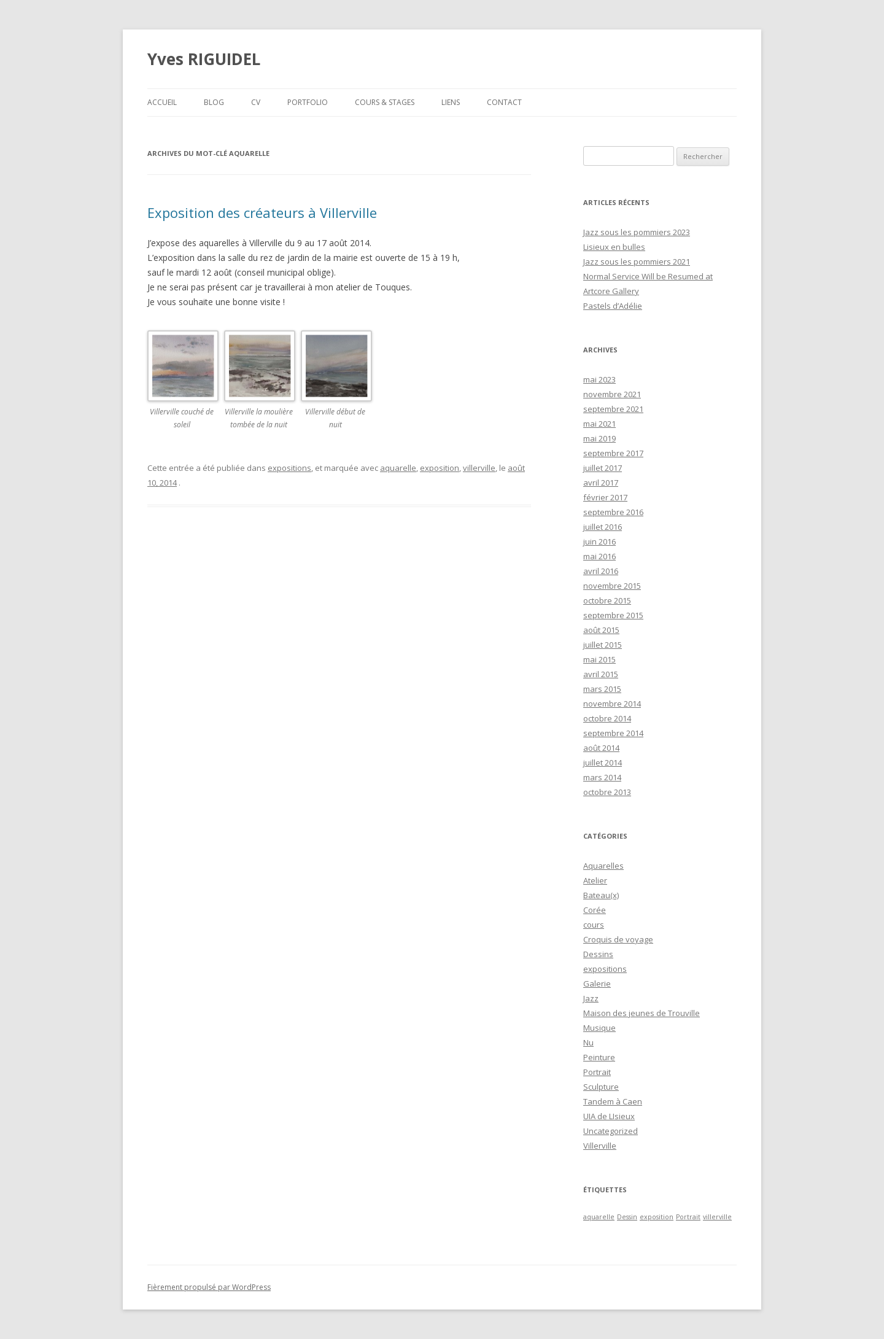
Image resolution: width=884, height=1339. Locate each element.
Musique (599, 1027)
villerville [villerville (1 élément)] (717, 1217)
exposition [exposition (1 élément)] (656, 1217)
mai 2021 (599, 423)
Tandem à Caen (612, 1101)
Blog (214, 102)
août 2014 (601, 747)
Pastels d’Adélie (612, 305)
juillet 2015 (602, 644)
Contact (504, 102)
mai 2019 (599, 438)
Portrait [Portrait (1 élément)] (688, 1217)
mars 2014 (602, 777)
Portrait (597, 1071)
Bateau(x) (601, 895)
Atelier (595, 880)
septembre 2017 (613, 453)
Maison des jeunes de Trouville (641, 1013)
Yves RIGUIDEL (203, 59)
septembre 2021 (613, 408)
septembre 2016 (613, 512)
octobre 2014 (607, 718)
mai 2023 (599, 379)
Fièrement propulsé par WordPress (209, 1287)
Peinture (599, 1057)
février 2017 (605, 497)
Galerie (597, 983)
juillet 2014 (602, 762)
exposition (439, 467)
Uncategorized (610, 1130)
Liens (450, 102)
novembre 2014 (612, 703)
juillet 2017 (602, 467)
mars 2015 (602, 688)
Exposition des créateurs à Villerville (262, 212)
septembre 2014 (613, 733)
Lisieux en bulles (614, 246)
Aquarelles (603, 865)
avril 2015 (600, 674)
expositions (289, 467)
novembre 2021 (612, 394)
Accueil (162, 102)
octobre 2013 (607, 792)
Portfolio (307, 102)
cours (593, 924)
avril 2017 (600, 482)
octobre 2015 (607, 600)
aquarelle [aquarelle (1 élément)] (599, 1217)
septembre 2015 (613, 615)
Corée (594, 909)
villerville (479, 467)
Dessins (598, 954)
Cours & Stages (384, 102)
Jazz (591, 998)
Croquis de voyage (618, 939)
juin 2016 (599, 541)
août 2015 (601, 629)
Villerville (599, 1145)
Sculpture (601, 1086)
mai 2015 (599, 659)
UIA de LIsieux (609, 1116)
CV (255, 102)
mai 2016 (599, 556)
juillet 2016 (602, 526)
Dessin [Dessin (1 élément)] (627, 1217)
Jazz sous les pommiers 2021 (636, 261)
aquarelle (398, 467)
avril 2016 (600, 570)
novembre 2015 (612, 585)
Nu (588, 1042)
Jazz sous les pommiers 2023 (636, 232)
